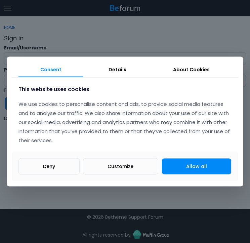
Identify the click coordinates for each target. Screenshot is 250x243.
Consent (50, 69)
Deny (49, 166)
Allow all (196, 166)
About (191, 69)
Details (117, 69)
